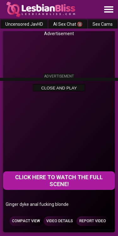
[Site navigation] (108, 10)
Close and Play (59, 87)
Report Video (92, 221)
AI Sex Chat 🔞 (67, 24)
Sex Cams (103, 24)
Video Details (59, 221)
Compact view (26, 221)
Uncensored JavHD (24, 24)
